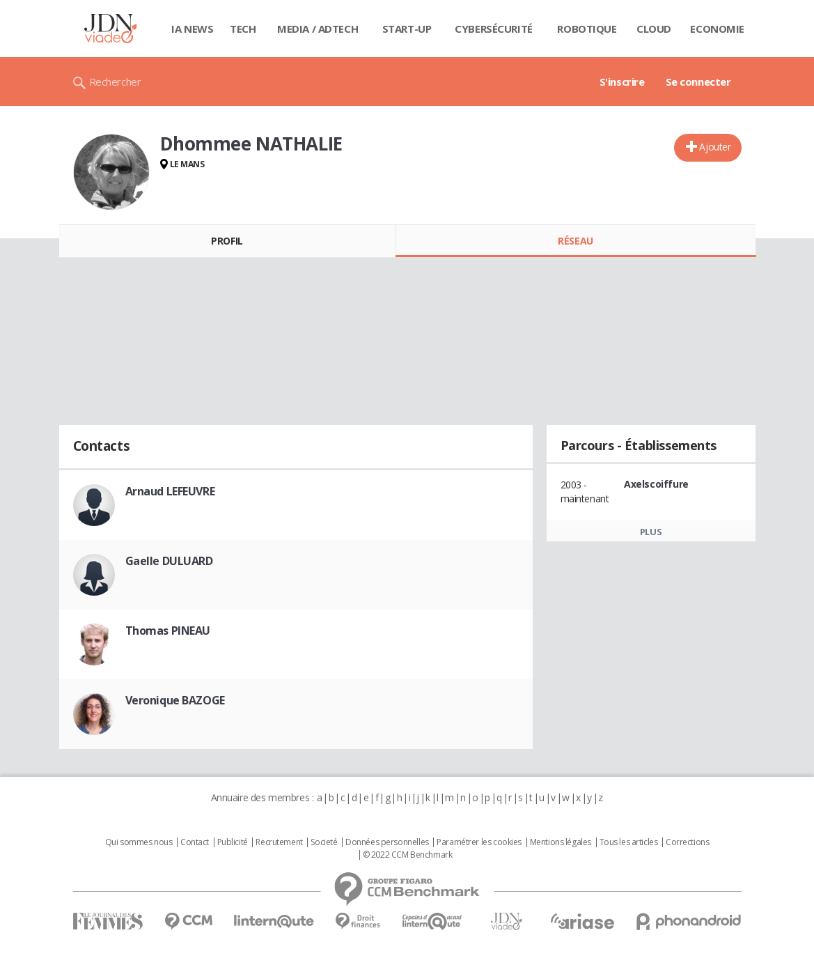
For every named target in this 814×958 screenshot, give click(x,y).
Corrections (687, 842)
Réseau (575, 240)
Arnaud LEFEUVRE (170, 491)
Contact (194, 842)
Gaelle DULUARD (169, 561)
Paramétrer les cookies (479, 842)
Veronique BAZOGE (175, 700)
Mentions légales (560, 842)
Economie (717, 29)
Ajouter (714, 146)
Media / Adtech (317, 29)
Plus (651, 531)
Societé (324, 842)
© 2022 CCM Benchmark (408, 855)
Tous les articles (629, 842)
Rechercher (115, 81)
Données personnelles (387, 842)
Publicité (232, 842)
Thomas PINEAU (168, 630)
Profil (226, 240)
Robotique (586, 29)
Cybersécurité (494, 29)
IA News (192, 29)
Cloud (653, 29)
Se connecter (698, 81)
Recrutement (279, 842)
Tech (243, 29)
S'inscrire (622, 81)
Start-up (407, 29)
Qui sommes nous (139, 842)
